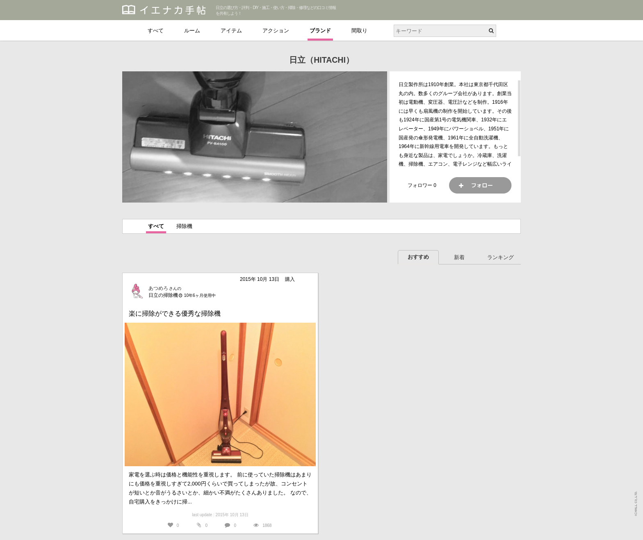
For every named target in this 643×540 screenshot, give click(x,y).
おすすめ (418, 257)
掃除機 (184, 226)
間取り (359, 30)
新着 (459, 257)
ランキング (500, 257)
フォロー (480, 185)
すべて (156, 30)
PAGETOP (629, 530)
